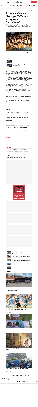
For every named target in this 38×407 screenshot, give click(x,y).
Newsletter (21, 6)
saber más (19, 198)
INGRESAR (29, 2)
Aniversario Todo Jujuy (23, 378)
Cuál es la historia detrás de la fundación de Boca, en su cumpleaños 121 (17, 151)
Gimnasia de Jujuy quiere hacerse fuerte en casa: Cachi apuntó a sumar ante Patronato (18, 155)
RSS (32, 381)
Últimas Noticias (12, 5)
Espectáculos (14, 378)
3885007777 (9, 137)
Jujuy (17, 5)
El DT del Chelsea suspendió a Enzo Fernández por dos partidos (16, 149)
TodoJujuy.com (9, 128)
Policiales (17, 6)
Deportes (11, 10)
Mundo (27, 5)
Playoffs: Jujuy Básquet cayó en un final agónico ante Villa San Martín (17, 157)
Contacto (34, 381)
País (20, 5)
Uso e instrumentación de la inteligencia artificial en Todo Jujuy (28, 381)
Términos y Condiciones (24, 381)
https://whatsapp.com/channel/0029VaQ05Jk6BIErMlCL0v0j (16, 130)
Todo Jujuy (7, 10)
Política (23, 5)
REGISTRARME (34, 2)
